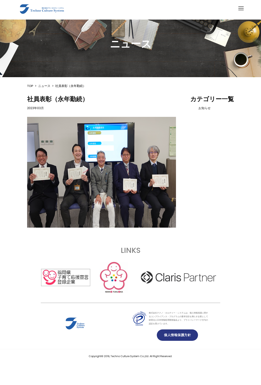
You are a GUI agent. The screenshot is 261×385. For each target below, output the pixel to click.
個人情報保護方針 (177, 335)
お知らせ (204, 108)
